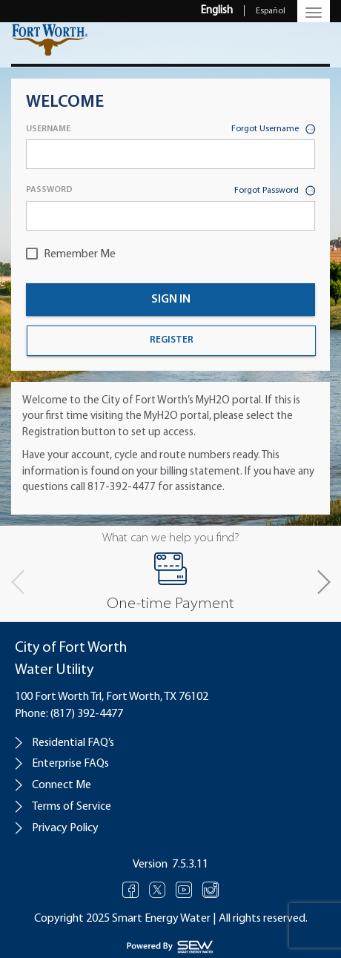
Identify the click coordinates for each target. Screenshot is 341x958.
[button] (323, 582)
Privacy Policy (65, 828)
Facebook (130, 889)
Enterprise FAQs (70, 764)
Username (48, 129)
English (217, 10)
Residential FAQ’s (73, 743)
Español (270, 11)
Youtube (184, 889)
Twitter (157, 889)
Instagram (210, 889)
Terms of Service (71, 807)
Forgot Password (274, 192)
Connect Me (61, 785)
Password (49, 189)
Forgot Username (273, 130)
